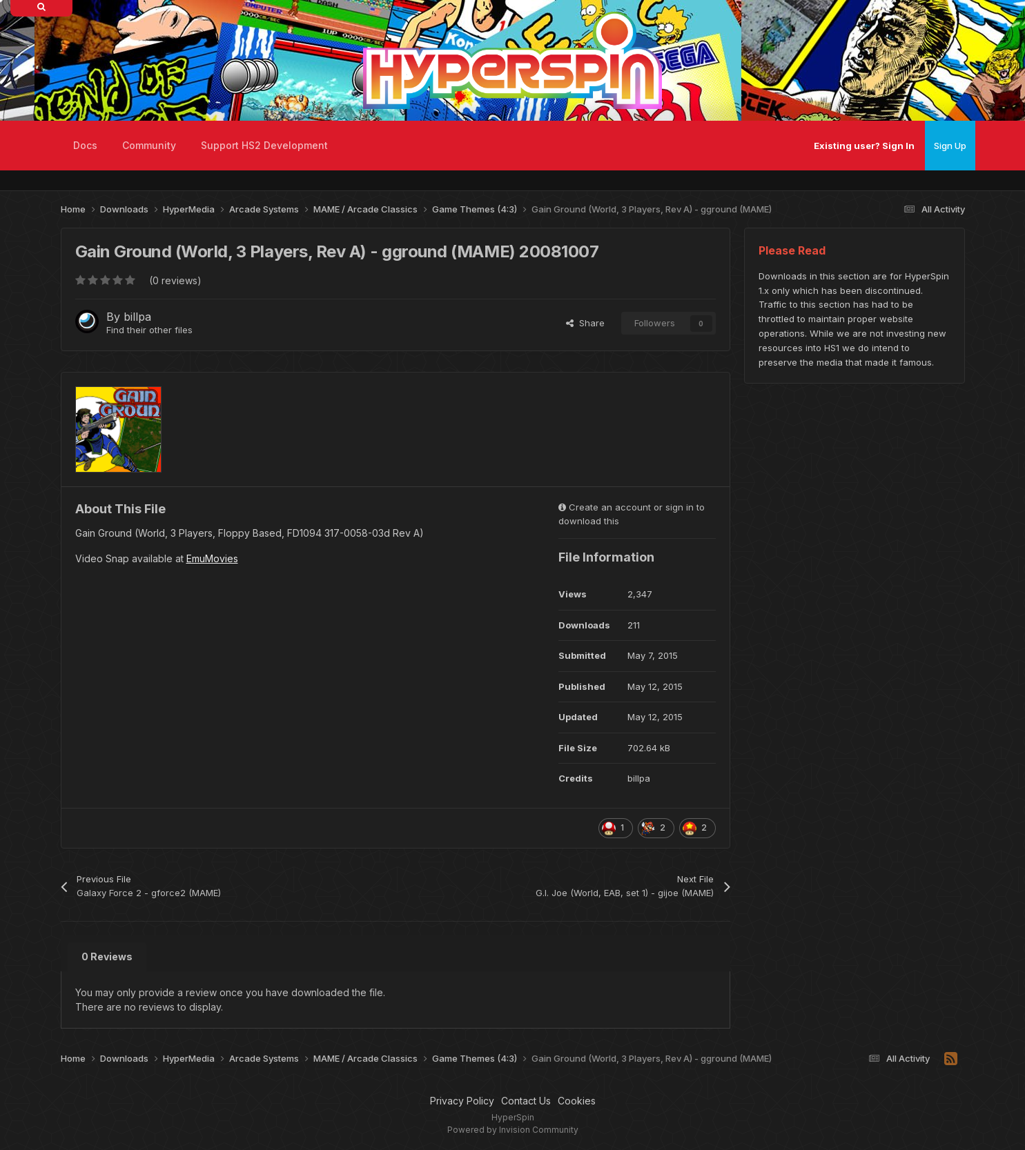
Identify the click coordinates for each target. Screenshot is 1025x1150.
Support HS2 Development (264, 145)
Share (585, 322)
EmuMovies (212, 558)
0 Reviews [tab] (107, 956)
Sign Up (950, 145)
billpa (137, 317)
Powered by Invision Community (512, 1129)
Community (149, 145)
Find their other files (149, 329)
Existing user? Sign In (864, 145)
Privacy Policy (462, 1101)
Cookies (577, 1101)
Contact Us (526, 1101)
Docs (85, 145)
